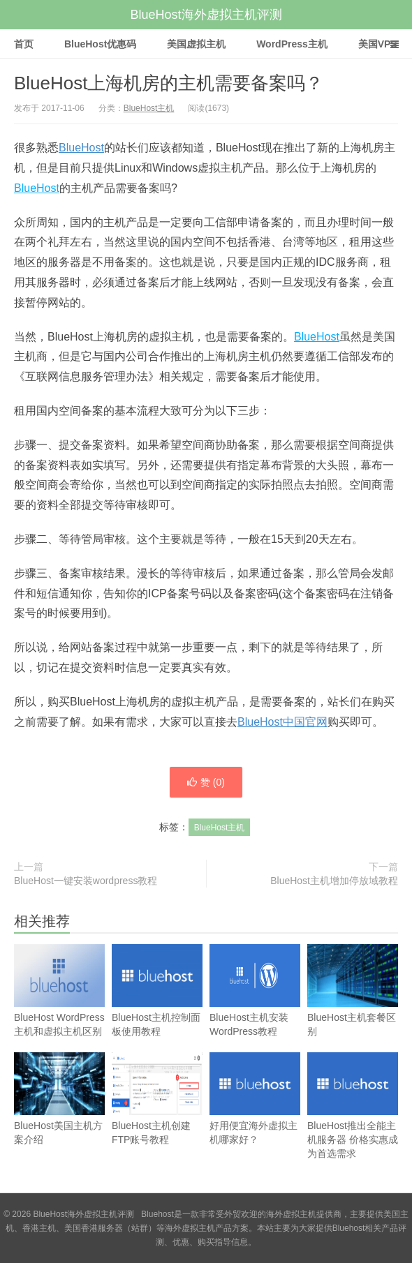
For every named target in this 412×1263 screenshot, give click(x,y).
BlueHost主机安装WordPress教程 (254, 1004)
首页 (24, 44)
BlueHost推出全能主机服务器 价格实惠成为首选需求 (352, 1119)
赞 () (206, 782)
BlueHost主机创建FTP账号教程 (157, 1112)
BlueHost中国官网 (282, 722)
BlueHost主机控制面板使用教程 (157, 1004)
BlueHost (81, 148)
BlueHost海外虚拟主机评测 (205, 15)
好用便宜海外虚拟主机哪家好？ (254, 1112)
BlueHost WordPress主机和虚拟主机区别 (59, 1004)
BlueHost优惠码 (100, 44)
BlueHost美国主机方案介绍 (59, 1112)
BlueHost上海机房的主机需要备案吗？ (169, 83)
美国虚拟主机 (196, 44)
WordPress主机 (292, 44)
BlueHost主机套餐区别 (352, 1004)
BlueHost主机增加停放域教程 (334, 880)
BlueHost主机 (149, 108)
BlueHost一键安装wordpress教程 (85, 880)
